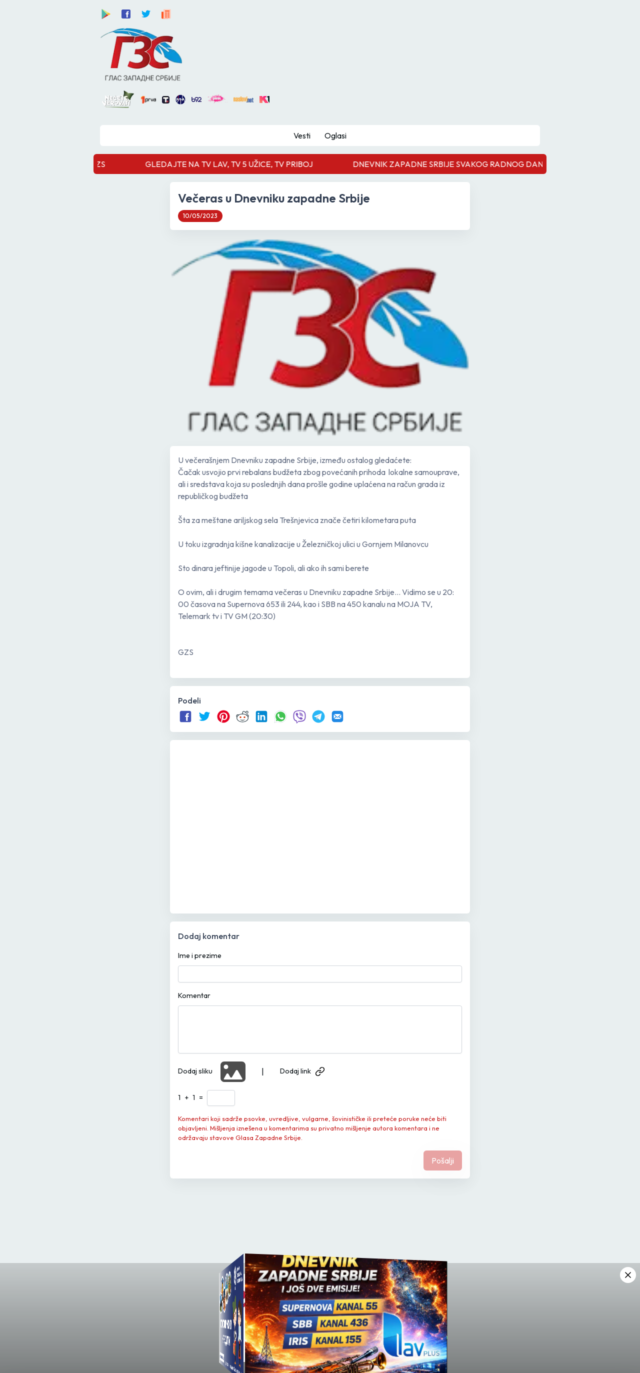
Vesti (302, 135)
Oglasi (335, 135)
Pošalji (443, 1161)
